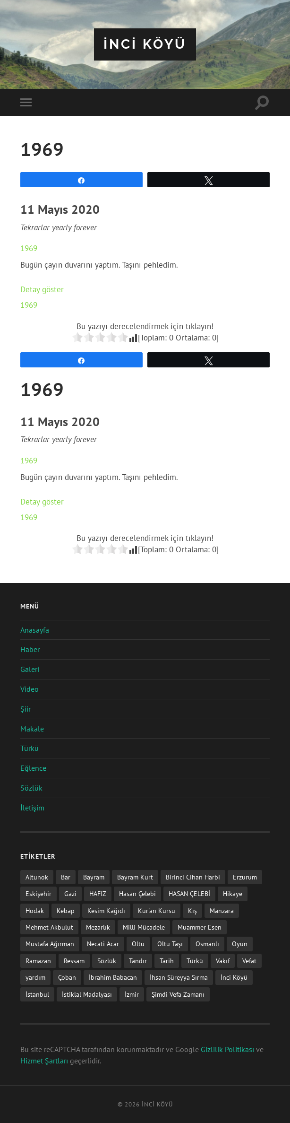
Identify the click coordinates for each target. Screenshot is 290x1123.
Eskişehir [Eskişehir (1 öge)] (38, 893)
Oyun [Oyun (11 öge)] (239, 943)
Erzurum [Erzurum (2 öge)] (245, 876)
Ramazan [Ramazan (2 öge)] (38, 960)
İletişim (32, 807)
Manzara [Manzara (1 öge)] (222, 910)
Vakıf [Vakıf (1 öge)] (223, 960)
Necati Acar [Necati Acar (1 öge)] (103, 943)
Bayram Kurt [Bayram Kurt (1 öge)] (135, 876)
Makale (32, 728)
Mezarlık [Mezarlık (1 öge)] (98, 927)
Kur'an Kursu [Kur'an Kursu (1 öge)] (156, 910)
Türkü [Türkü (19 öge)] (195, 960)
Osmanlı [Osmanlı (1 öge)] (207, 943)
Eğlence (33, 768)
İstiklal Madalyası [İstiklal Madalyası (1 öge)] (87, 994)
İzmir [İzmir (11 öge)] (132, 994)
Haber (30, 649)
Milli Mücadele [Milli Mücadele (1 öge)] (144, 927)
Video (29, 689)
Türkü (29, 748)
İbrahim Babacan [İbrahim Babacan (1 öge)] (113, 977)
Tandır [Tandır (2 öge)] (138, 960)
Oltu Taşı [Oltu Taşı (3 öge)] (170, 943)
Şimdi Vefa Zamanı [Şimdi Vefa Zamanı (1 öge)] (178, 994)
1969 (28, 248)
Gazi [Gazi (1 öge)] (70, 893)
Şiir (25, 709)
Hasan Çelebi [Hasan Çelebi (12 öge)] (137, 893)
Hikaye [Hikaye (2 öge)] (232, 893)
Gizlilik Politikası (227, 1049)
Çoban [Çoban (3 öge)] (67, 977)
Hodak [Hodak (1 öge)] (35, 910)
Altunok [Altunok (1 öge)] (37, 876)
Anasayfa (34, 630)
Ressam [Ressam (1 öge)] (74, 960)
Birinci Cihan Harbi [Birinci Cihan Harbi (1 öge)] (193, 876)
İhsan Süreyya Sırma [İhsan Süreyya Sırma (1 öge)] (179, 977)
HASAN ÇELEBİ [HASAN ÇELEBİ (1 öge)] (189, 893)
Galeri (29, 669)
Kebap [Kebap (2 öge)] (66, 910)
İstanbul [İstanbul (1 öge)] (37, 994)
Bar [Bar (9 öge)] (65, 876)
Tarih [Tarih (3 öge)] (167, 960)
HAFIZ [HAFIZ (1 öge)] (97, 893)
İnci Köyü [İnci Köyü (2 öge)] (234, 977)
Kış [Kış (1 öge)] (192, 910)
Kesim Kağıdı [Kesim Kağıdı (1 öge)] (106, 910)
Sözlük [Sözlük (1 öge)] (106, 960)
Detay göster (42, 289)
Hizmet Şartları (44, 1060)
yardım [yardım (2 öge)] (35, 977)
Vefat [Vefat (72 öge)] (249, 960)
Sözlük (31, 787)
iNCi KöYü (145, 44)
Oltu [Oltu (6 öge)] (138, 943)
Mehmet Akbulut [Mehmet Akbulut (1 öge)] (49, 927)
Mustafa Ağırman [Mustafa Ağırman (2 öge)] (50, 943)
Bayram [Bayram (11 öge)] (93, 876)
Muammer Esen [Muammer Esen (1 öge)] (200, 927)
